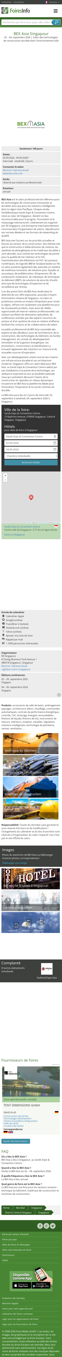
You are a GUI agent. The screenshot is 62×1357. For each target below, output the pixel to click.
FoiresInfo (15, 10)
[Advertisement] (30, 75)
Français (54, 2)
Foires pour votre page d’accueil (17, 1308)
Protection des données (13, 1298)
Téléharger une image (14, 863)
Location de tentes (14, 1125)
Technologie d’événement (17, 1118)
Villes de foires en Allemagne (16, 1244)
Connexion (6, 2)
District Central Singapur (18, 1212)
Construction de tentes (16, 1116)
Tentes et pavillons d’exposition (21, 1121)
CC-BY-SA (57, 522)
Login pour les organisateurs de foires (20, 1319)
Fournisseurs (8, 1255)
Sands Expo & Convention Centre (22, 526)
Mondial (20, 1207)
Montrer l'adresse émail (16, 170)
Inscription (19, 2)
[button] (31, 497)
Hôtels (5, 1260)
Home (6, 1207)
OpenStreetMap (43, 522)
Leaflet (28, 522)
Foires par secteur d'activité (15, 1234)
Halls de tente (11, 1123)
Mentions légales (10, 1303)
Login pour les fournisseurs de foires (20, 1324)
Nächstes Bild (58, 1081)
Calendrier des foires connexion (17, 1313)
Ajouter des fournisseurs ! (15, 1141)
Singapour (36, 1207)
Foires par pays (9, 1239)
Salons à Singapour (14, 534)
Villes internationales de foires (16, 1249)
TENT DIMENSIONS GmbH (22, 1105)
